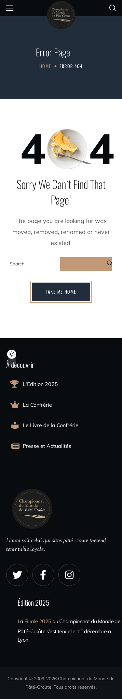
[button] (112, 8)
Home (45, 66)
